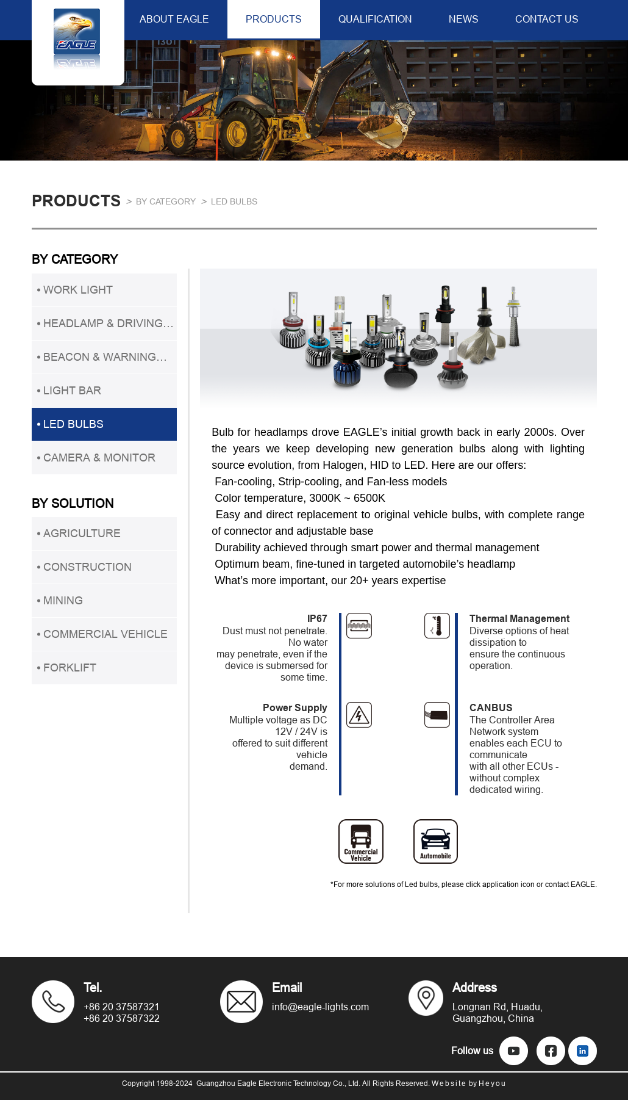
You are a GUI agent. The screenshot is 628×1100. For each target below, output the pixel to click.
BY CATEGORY (166, 201)
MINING (63, 600)
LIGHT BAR (72, 390)
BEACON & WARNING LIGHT (99, 362)
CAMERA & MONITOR (99, 457)
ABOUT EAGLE (174, 18)
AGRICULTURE (82, 533)
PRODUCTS (274, 18)
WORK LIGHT (78, 289)
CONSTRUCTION (87, 566)
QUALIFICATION (375, 18)
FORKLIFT (69, 667)
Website (449, 1083)
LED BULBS (234, 201)
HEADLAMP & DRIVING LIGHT (103, 328)
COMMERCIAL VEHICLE (105, 634)
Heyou (493, 1083)
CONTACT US (547, 18)
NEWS (464, 18)
